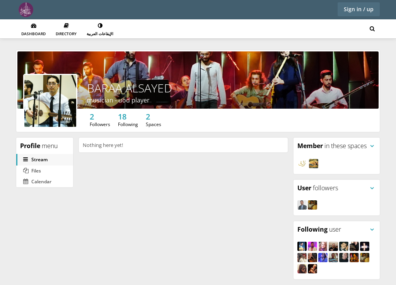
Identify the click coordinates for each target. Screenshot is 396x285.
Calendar (37, 181)
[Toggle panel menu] (372, 146)
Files (32, 170)
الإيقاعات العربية (100, 29)
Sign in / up (359, 9)
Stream (35, 159)
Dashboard (33, 29)
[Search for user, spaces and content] (372, 29)
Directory (66, 29)
